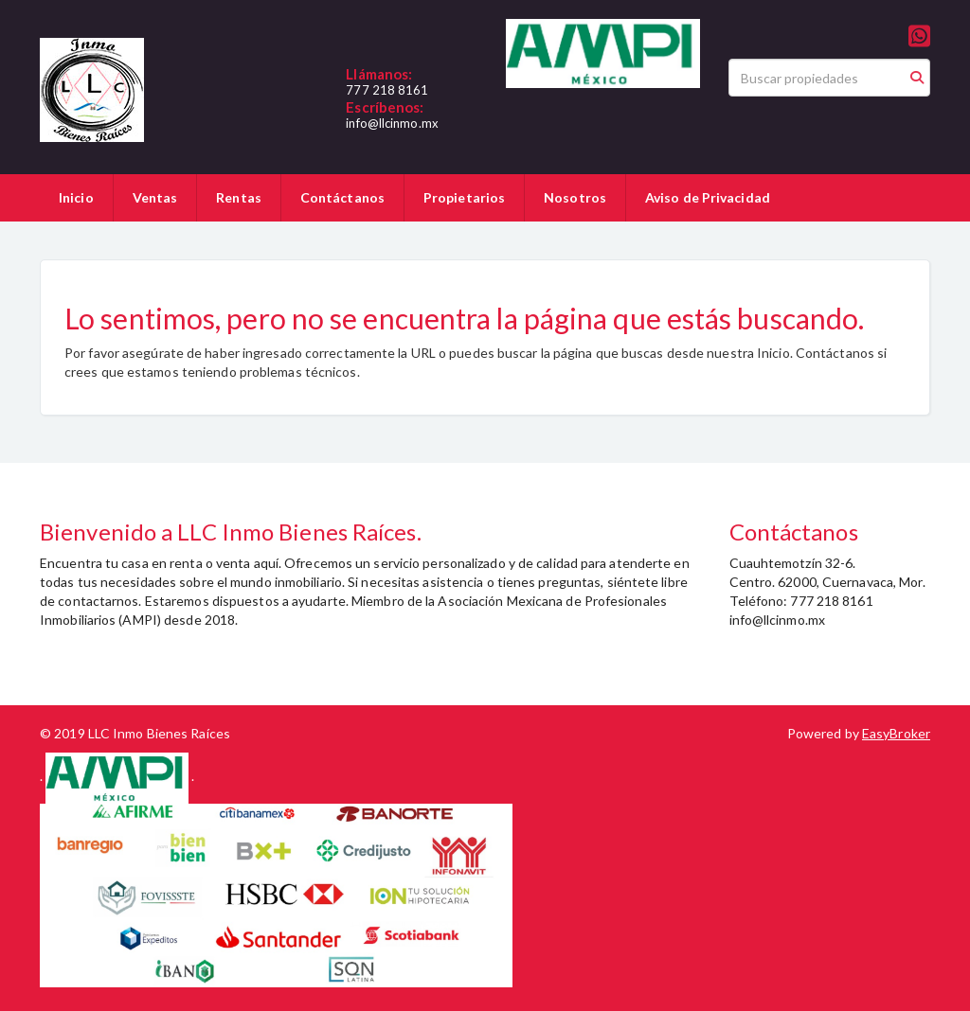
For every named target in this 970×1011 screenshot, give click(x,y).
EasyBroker (896, 733)
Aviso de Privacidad (707, 197)
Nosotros (575, 197)
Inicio (76, 197)
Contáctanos (342, 197)
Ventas (155, 197)
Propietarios (464, 197)
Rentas (238, 197)
